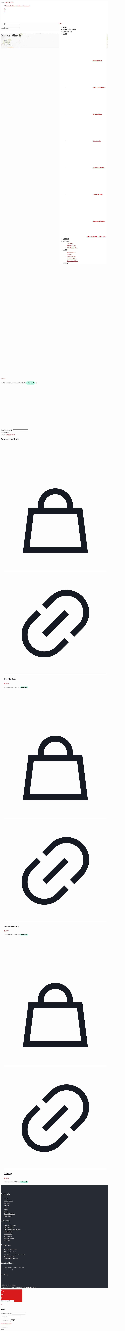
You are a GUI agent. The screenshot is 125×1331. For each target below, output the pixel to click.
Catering (6, 1205)
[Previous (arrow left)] (1, 1329)
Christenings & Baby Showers (12, 1229)
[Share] (3, 1327)
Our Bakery (7, 1203)
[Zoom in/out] (6, 1327)
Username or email (6, 1313)
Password (4, 1317)
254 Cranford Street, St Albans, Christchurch (17, 5)
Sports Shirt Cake (11, 926)
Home (5, 40)
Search (2, 23)
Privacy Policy (8, 1216)
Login (12, 1320)
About (6, 1209)
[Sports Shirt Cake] (17, 715)
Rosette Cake (10, 679)
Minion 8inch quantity (6, 430)
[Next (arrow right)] (3, 1329)
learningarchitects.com (30, 1287)
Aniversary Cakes (9, 1238)
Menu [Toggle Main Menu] (61, 23)
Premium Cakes (8, 45)
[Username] (18, 1313)
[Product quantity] (20, 430)
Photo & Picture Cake (10, 1225)
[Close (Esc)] (1, 1327)
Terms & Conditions (9, 1214)
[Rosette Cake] (17, 468)
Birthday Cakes (8, 1236)
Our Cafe (6, 1207)
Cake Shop (7, 42)
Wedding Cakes (8, 1201)
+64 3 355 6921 (9, 2)
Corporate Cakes (8, 1227)
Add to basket (5, 432)
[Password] (14, 1317)
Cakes (6, 1198)
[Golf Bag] (17, 962)
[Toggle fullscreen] (4, 1327)
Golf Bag (8, 1173)
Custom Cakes (8, 1234)
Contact (6, 1211)
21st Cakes (7, 1240)
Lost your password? (6, 1323)
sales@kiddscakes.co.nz (11, 1258)
